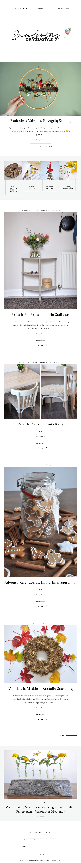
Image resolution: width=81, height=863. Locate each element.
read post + (40, 817)
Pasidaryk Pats (43, 210)
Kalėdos (46, 465)
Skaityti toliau (40, 140)
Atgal (61, 735)
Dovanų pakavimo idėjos (68, 187)
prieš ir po (55, 210)
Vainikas (48, 146)
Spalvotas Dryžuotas (29, 860)
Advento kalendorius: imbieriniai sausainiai (40, 582)
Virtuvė (70, 465)
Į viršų (40, 854)
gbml (59, 860)
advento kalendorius (33, 465)
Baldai (34, 362)
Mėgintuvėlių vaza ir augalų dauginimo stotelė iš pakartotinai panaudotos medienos (40, 809)
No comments (40, 340)
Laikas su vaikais (58, 465)
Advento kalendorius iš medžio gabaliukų (13, 189)
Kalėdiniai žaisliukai (49, 187)
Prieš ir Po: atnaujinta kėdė (40, 424)
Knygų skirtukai (31, 187)
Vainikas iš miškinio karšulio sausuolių (40, 688)
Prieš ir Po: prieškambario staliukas (41, 314)
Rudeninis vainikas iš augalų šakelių (40, 120)
